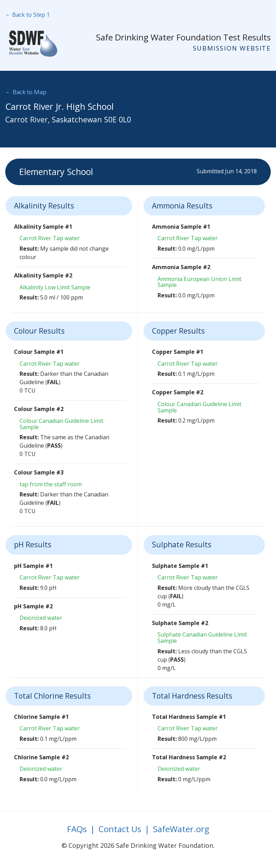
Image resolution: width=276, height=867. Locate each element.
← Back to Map (25, 92)
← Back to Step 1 (27, 14)
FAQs (77, 829)
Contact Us (120, 829)
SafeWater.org (181, 829)
